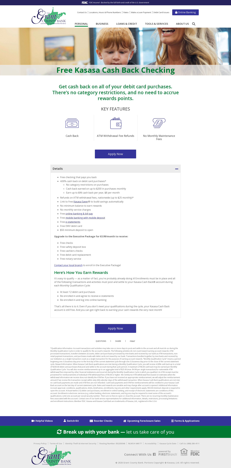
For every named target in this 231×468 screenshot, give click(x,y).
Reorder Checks (103, 420)
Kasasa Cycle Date (168, 443)
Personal (81, 23)
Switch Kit (73, 420)
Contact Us (82, 12)
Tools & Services (156, 23)
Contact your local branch (68, 264)
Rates (126, 12)
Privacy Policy (40, 443)
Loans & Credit (126, 23)
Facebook (154, 453)
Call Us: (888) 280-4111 (189, 443)
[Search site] (193, 24)
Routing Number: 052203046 (112, 443)
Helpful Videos (44, 420)
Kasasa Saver (81, 201)
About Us (182, 23)
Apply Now (115, 154)
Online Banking (185, 12)
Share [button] (118, 340)
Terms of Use (56, 443)
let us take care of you (115, 431)
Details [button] (58, 169)
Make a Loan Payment (141, 12)
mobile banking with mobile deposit (85, 217)
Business (102, 23)
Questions (101, 340)
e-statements (73, 221)
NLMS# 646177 (135, 443)
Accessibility (150, 443)
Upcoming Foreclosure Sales (143, 420)
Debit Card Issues (161, 12)
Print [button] (132, 340)
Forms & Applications (187, 420)
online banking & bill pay (79, 213)
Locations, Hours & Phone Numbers (105, 12)
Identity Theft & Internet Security (80, 443)
